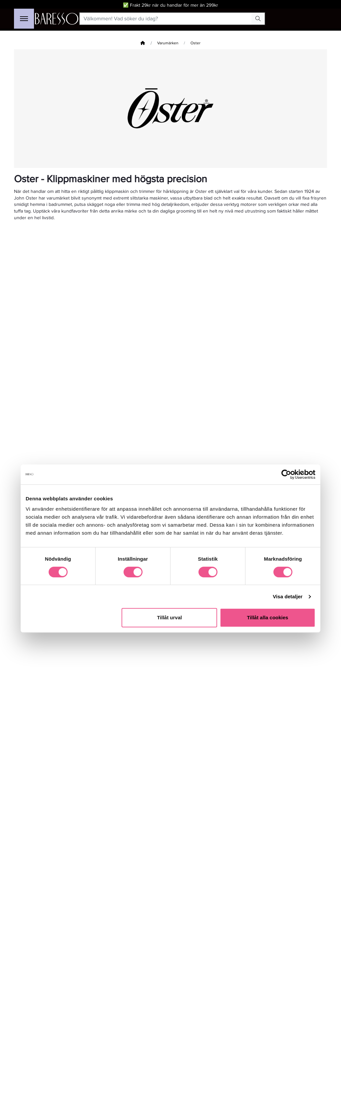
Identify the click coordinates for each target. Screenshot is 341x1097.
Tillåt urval (169, 617)
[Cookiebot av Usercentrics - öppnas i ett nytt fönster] (286, 474)
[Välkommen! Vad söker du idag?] (166, 19)
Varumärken (167, 43)
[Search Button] (258, 19)
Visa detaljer (287, 596)
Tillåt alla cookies (267, 617)
